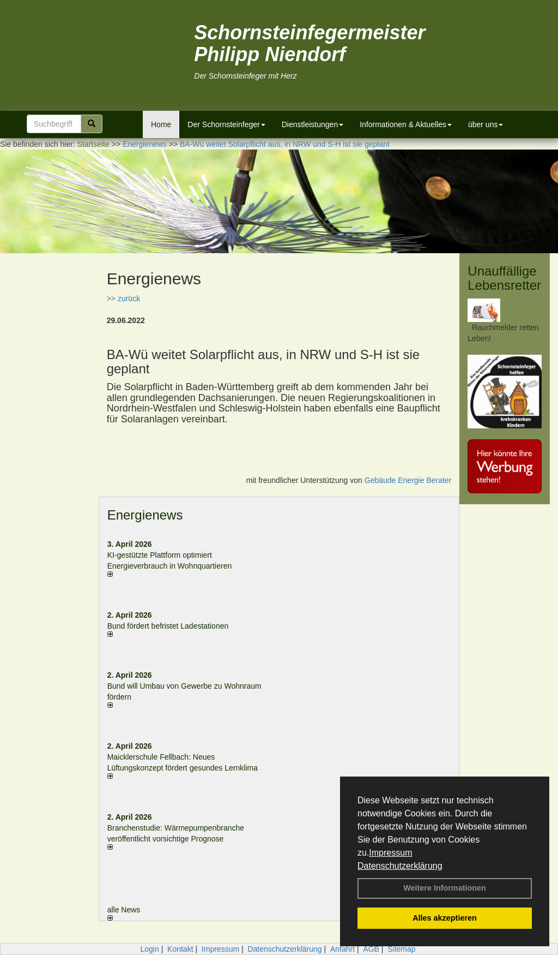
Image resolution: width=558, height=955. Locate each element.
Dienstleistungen (313, 124)
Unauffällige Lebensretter (504, 278)
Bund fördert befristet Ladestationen (168, 626)
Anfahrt (342, 949)
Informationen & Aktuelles (406, 124)
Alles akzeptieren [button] (445, 918)
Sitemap (401, 949)
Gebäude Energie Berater (408, 480)
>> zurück (123, 298)
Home (161, 124)
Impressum (390, 852)
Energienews (145, 515)
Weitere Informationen (444, 888)
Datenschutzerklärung (399, 865)
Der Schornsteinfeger (226, 124)
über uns (485, 124)
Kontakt (180, 949)
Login (149, 949)
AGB (371, 949)
